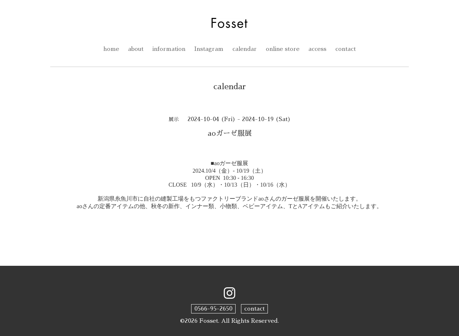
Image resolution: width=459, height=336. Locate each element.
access (317, 49)
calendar (244, 49)
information (168, 49)
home (111, 49)
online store (282, 49)
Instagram (208, 49)
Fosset (208, 321)
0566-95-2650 (213, 309)
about (135, 49)
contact (345, 49)
